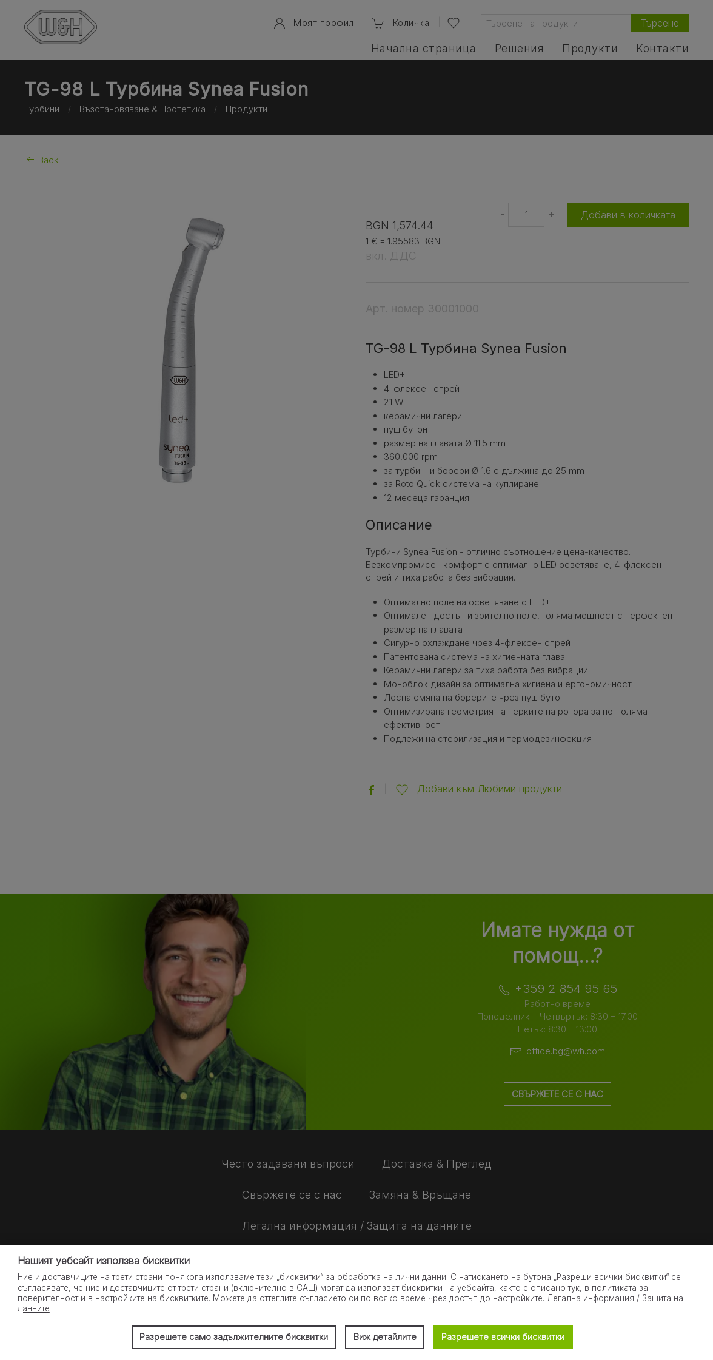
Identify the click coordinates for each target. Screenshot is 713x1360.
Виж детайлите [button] (385, 1336)
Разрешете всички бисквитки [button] (502, 1336)
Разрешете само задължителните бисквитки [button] (233, 1336)
